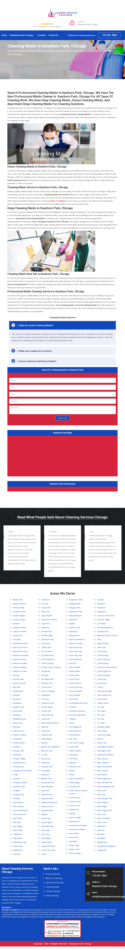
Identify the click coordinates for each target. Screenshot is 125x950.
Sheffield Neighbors (105, 627)
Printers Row (74, 805)
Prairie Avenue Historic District (78, 792)
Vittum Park (101, 743)
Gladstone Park (47, 639)
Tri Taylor (101, 723)
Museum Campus (76, 643)
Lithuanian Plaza (47, 826)
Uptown (100, 739)
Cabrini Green (18, 731)
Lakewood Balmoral (49, 802)
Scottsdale (101, 623)
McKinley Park (74, 627)
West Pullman (102, 802)
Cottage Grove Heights (22, 770)
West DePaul (102, 770)
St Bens (100, 687)
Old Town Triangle (76, 743)
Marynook (73, 619)
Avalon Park (18, 635)
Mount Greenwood (76, 639)
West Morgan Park (104, 798)
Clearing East (18, 766)
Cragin (15, 774)
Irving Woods (46, 735)
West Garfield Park (104, 782)
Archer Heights (19, 615)
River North (74, 833)
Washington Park (104, 751)
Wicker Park (102, 822)
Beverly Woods (19, 683)
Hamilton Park (47, 683)
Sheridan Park (102, 631)
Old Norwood (74, 735)
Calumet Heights (20, 735)
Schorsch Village (103, 619)
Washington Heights (105, 747)
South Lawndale (103, 675)
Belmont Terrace (20, 671)
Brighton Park (18, 707)
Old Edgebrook (75, 727)
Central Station (19, 743)
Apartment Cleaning (54, 882)
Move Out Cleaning (54, 878)
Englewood (17, 850)
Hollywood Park (47, 703)
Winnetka (100, 834)
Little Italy (45, 834)
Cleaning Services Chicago (21, 35)
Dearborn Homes (20, 782)
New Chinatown (75, 659)
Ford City (44, 603)
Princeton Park (75, 801)
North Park (73, 699)
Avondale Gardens (20, 643)
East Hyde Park (19, 814)
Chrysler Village (19, 758)
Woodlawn (101, 838)
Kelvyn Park (46, 758)
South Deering (103, 663)
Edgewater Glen (19, 842)
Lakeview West (47, 798)
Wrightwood (102, 842)
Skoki (99, 639)
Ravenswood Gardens (78, 825)
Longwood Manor (48, 846)
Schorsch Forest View (105, 615)
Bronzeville (17, 711)
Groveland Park (47, 679)
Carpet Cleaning (53, 891)
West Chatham (103, 762)
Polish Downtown (76, 778)
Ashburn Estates (20, 627)
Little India (45, 830)
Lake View (45, 790)
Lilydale (44, 814)
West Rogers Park (104, 810)
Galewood (45, 627)
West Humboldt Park (105, 786)
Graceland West (47, 655)
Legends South (47, 810)
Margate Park (74, 607)
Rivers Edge (74, 845)
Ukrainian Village (103, 727)
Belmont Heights (20, 667)
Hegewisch (45, 695)
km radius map (62, 455)
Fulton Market (46, 615)
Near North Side (75, 647)
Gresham (45, 675)
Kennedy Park (46, 766)
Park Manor (73, 754)
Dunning (16, 798)
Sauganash (101, 611)
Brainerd (16, 695)
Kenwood (45, 774)
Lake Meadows (47, 786)
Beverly (16, 675)
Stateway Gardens (104, 691)
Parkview (73, 762)
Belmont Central (19, 659)
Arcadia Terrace (19, 611)
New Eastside (74, 667)
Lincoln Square (47, 822)
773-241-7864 (109, 35)
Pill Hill (71, 770)
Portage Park (74, 786)
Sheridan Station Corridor (107, 635)
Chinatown (17, 754)
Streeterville (102, 699)
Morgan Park (74, 635)
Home (4, 35)
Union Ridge (102, 731)
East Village (17, 826)
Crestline (16, 778)
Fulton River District (49, 619)
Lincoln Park (46, 818)
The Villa (100, 719)
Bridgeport (17, 703)
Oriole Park (73, 747)
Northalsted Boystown (78, 703)
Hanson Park (46, 687)
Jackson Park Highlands (50, 747)
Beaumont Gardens (21, 655)
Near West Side (75, 655)
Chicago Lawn (18, 751)
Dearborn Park (19, 786)
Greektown (45, 671)
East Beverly (18, 802)
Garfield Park (46, 631)
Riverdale (73, 841)
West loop (101, 794)
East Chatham (18, 806)
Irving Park (45, 731)
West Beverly (102, 758)
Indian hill (44, 727)
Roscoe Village (75, 853)
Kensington (45, 770)
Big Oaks (16, 687)
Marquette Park (75, 611)
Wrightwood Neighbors (106, 846)
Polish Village (74, 782)
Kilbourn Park (46, 778)
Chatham (16, 747)
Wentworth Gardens (105, 754)
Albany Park (18, 599)
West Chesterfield (104, 766)
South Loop (101, 679)
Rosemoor (101, 607)
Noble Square (74, 671)
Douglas (16, 790)
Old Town (73, 739)
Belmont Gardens (20, 663)
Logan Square (46, 842)
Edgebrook (17, 834)
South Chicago (102, 655)
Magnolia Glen (74, 603)
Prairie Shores (75, 797)
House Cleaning (53, 874)
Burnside (16, 727)
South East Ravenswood (107, 667)
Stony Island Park (104, 695)
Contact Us (53, 35)
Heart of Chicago (48, 691)
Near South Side (75, 651)
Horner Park (46, 711)
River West (73, 837)
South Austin (102, 651)
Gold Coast (45, 643)
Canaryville (17, 739)
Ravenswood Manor (77, 829)
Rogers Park (74, 849)
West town (101, 814)
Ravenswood (74, 821)
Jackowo (44, 743)
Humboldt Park (47, 715)
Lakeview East (47, 794)
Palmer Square (75, 751)
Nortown (72, 707)
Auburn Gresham (20, 631)
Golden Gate (46, 647)
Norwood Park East (77, 711)
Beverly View (18, 679)
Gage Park (45, 623)
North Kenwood (75, 687)
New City (72, 663)
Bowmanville (18, 691)
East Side (17, 822)
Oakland (72, 719)
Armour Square (19, 619)
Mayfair (72, 623)
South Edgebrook (104, 671)
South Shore (102, 683)
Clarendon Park (19, 762)
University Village (104, 735)
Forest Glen (46, 607)
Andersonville (18, 607)
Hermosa (45, 699)
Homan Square (47, 707)
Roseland (101, 603)
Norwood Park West (77, 715)
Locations (41, 35)
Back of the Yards (20, 647)
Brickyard (17, 699)
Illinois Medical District (50, 723)
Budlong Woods (19, 719)
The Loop (101, 715)
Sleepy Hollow (103, 643)
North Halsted (75, 683)
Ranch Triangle (75, 817)
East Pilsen (17, 818)
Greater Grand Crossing (51, 667)
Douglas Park (18, 794)
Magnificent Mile (75, 599)
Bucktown (17, 715)
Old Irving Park (75, 731)
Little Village (46, 838)
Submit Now (62, 418)
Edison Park (18, 846)
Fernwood (45, 599)
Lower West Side (48, 850)
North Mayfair (74, 695)
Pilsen (71, 774)
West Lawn (101, 790)
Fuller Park (45, 611)
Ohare (71, 723)
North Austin (74, 675)
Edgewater (17, 838)
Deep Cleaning (52, 895)
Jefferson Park (47, 751)
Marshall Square (75, 615)
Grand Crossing (47, 663)
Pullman (72, 813)
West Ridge (102, 806)
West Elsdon (102, 774)
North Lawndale (75, 691)
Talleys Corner (103, 703)
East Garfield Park (20, 810)
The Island (101, 711)
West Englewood (104, 778)
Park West (73, 758)
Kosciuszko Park (47, 782)
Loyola (43, 854)
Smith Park (101, 647)
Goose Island (46, 651)
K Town (44, 754)
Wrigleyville (101, 850)
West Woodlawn (103, 818)
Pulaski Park (74, 809)
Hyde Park (45, 719)
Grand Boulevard (48, 659)
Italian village (46, 739)
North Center (74, 679)
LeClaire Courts (47, 806)
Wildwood (101, 826)
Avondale (17, 639)
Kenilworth (45, 762)
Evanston (17, 854)
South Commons (103, 659)
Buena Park (17, 723)
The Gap (100, 707)
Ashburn (16, 623)
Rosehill (100, 599)
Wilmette (100, 830)
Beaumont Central (20, 651)
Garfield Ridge (47, 635)
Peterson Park (75, 766)
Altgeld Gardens (19, 603)
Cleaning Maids (52, 887)
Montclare (73, 631)
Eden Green (18, 830)
